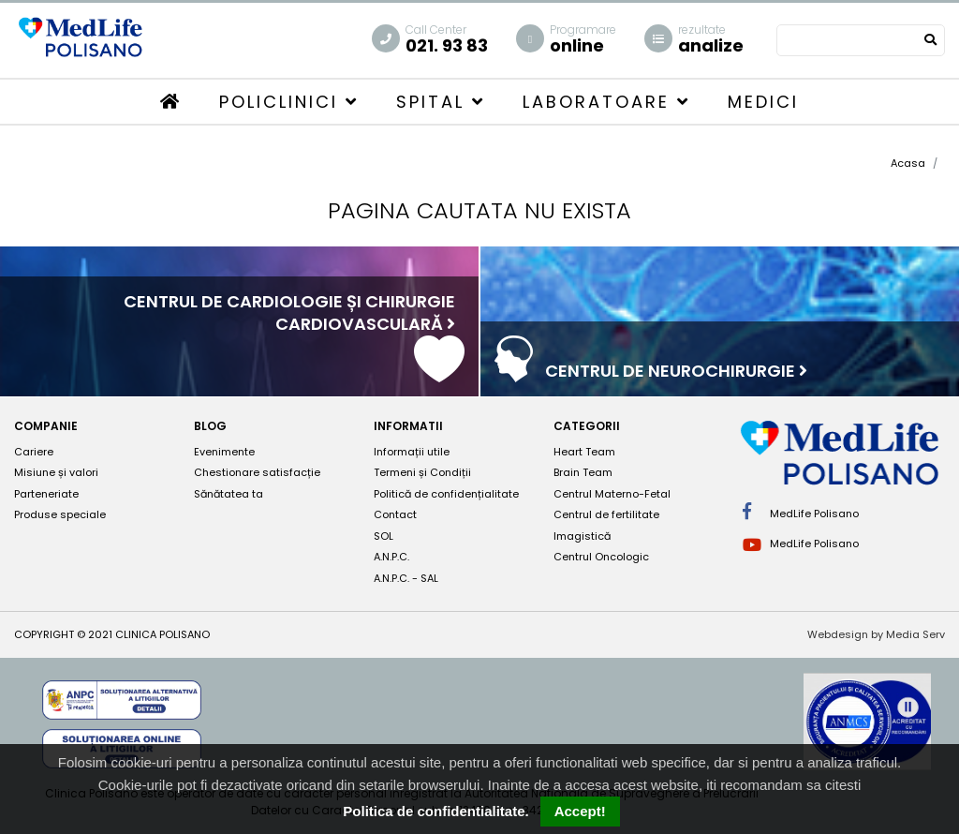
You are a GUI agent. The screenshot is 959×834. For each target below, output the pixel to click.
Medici (763, 101)
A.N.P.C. (391, 556)
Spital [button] (440, 101)
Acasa (908, 163)
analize (711, 40)
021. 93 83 (447, 40)
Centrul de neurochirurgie (676, 370)
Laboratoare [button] (606, 101)
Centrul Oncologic (601, 556)
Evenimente (224, 451)
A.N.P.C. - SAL (406, 578)
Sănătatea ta (228, 493)
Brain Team (582, 472)
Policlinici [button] (289, 101)
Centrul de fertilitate (606, 514)
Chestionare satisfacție (257, 472)
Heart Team (584, 451)
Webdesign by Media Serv (876, 634)
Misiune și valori (56, 472)
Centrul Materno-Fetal (612, 493)
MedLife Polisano (801, 511)
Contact (395, 514)
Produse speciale (60, 514)
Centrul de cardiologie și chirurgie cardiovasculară (289, 312)
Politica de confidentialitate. (435, 811)
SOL (383, 536)
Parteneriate (46, 493)
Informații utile (412, 451)
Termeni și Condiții (422, 472)
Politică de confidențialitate (446, 493)
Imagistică (582, 536)
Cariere (33, 451)
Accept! (580, 811)
